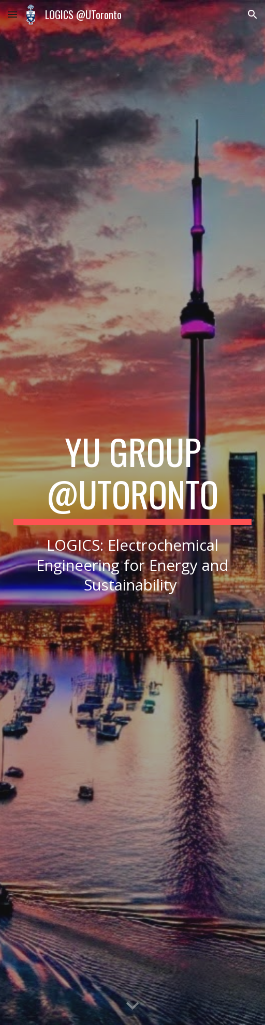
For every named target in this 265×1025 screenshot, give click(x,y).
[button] (12, 14)
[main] (132, 512)
